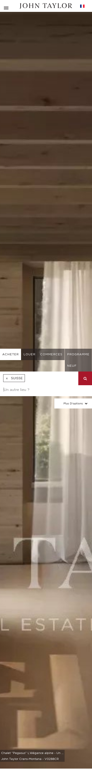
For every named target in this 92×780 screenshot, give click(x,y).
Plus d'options (73, 403)
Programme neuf (78, 360)
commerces (51, 354)
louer (29, 354)
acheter (10, 354)
